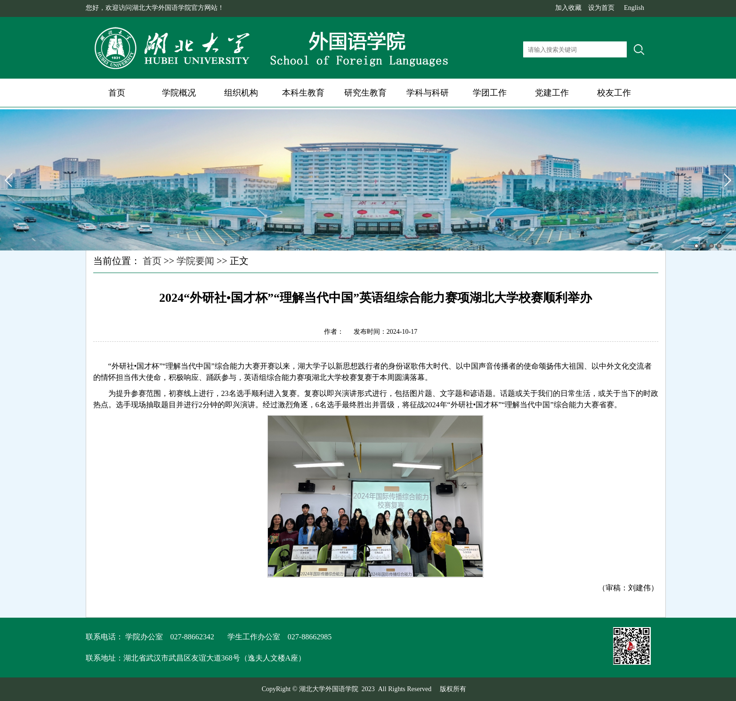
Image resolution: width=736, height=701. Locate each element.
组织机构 (241, 92)
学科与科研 (427, 92)
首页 (116, 92)
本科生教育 (303, 92)
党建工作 (552, 92)
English (634, 7)
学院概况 (179, 92)
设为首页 (601, 7)
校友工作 (614, 92)
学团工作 (490, 92)
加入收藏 (568, 7)
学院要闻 (195, 261)
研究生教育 (365, 92)
